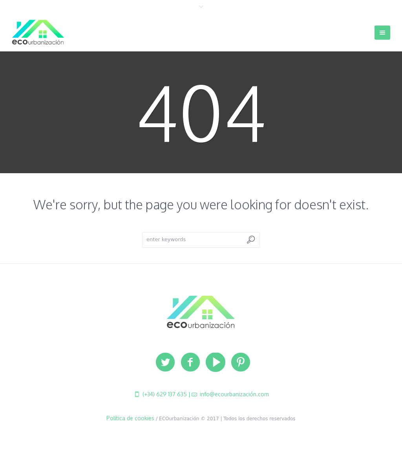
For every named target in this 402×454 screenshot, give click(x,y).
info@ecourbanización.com (233, 394)
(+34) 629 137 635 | (165, 394)
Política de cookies (130, 418)
